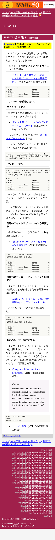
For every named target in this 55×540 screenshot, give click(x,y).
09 (41, 464)
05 (30, 464)
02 (21, 464)
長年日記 (34, 38)
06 (33, 464)
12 (50, 461)
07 (35, 464)
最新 (45, 12)
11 (47, 461)
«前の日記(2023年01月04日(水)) (26, 12)
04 (27, 464)
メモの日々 (10, 26)
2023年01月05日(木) (15, 37)
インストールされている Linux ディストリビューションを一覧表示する (29, 78)
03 (24, 464)
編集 (35, 15)
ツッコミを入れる (12, 447)
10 (44, 464)
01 (18, 464)
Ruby (15, 537)
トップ (5, 12)
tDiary (16, 535)
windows (10, 44)
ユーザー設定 (19, 437)
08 (38, 464)
